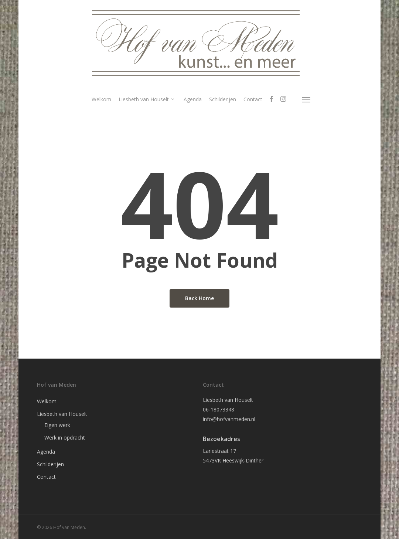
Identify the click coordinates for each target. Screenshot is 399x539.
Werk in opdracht (64, 437)
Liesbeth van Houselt (62, 413)
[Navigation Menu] (306, 99)
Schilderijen (50, 464)
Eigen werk (57, 424)
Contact (46, 476)
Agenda (46, 451)
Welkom (47, 401)
